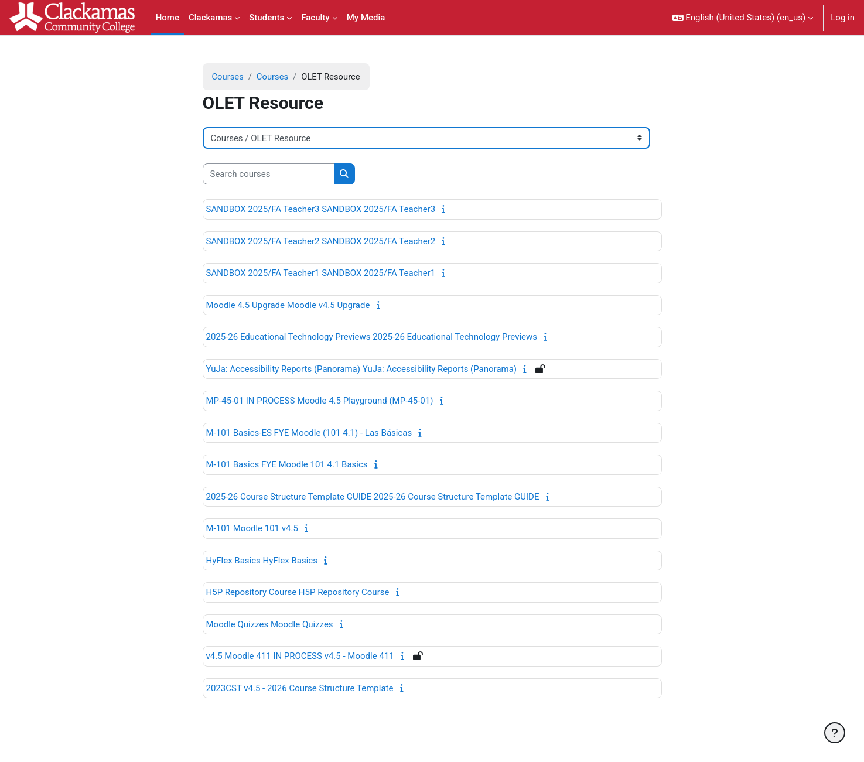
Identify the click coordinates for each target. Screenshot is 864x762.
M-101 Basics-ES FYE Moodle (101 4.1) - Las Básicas (309, 433)
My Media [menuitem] (366, 17)
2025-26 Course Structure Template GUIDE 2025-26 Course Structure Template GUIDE (372, 496)
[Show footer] (834, 732)
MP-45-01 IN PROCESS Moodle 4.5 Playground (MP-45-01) (319, 401)
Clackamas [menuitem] (210, 17)
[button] (743, 17)
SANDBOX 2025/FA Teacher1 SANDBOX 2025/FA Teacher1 (321, 273)
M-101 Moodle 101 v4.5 (252, 529)
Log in (843, 17)
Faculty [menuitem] (315, 17)
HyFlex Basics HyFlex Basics (261, 560)
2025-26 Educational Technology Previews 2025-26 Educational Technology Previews (372, 337)
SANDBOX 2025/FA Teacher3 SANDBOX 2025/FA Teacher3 (321, 209)
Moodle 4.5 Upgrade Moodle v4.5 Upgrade (288, 305)
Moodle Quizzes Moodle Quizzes (269, 624)
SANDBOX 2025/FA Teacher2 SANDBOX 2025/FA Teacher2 (321, 241)
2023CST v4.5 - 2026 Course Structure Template (300, 688)
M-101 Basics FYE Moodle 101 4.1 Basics (287, 465)
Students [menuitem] (266, 17)
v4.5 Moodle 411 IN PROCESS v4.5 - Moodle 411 (300, 656)
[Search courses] (268, 174)
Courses (228, 76)
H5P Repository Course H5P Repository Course (298, 592)
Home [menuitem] (167, 17)
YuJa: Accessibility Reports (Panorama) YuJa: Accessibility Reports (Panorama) (361, 369)
